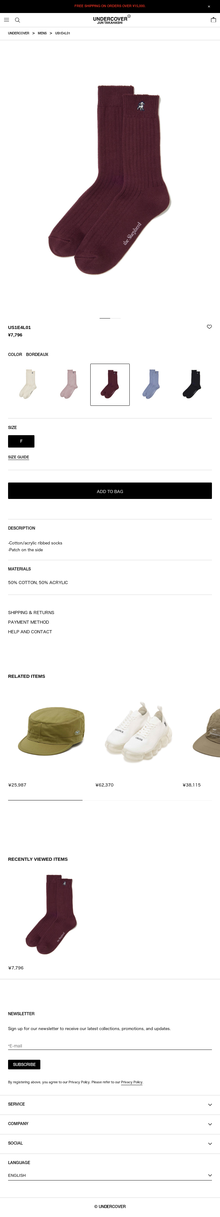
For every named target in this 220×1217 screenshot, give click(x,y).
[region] (110, 740)
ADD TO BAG (110, 492)
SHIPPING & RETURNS (31, 613)
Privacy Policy (131, 1082)
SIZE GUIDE (18, 457)
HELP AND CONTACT (30, 632)
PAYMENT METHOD (28, 622)
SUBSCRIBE (24, 1065)
